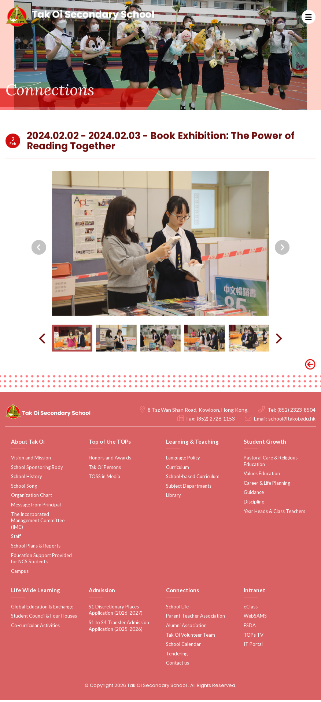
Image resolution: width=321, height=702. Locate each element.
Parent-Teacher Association (195, 618)
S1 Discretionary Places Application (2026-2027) (116, 612)
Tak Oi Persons (105, 469)
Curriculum (177, 469)
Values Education (262, 476)
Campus (20, 573)
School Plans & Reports (35, 548)
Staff (16, 538)
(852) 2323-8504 (296, 411)
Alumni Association (186, 627)
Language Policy (183, 460)
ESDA (250, 627)
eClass (251, 609)
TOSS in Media (104, 478)
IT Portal (253, 646)
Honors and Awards (110, 460)
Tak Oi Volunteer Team (190, 637)
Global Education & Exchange (42, 609)
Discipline (254, 504)
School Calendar (183, 646)
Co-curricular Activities (35, 627)
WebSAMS (255, 618)
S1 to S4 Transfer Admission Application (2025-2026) (119, 628)
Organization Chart (31, 497)
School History (26, 478)
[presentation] (39, 276)
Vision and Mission (31, 460)
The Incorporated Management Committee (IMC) (37, 522)
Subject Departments (188, 488)
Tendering (177, 656)
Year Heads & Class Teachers (274, 513)
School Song (24, 488)
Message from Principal (36, 507)
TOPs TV (253, 637)
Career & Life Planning (267, 485)
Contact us (177, 665)
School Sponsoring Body (37, 469)
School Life (177, 609)
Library (173, 497)
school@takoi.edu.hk (292, 420)
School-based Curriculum (192, 478)
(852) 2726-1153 (216, 420)
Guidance (254, 494)
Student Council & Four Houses (44, 618)
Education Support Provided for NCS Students (41, 560)
